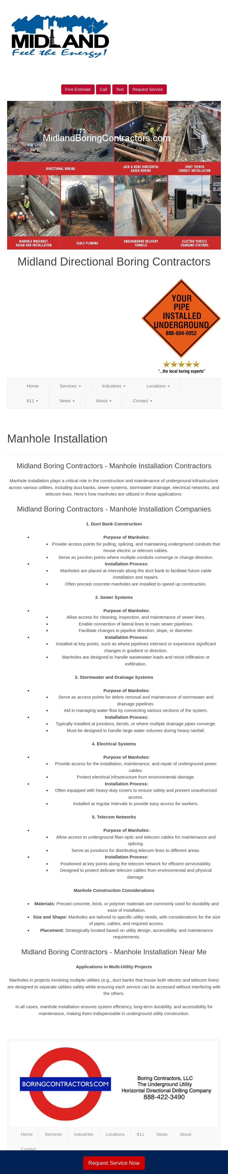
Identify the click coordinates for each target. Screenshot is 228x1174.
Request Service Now (114, 1163)
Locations (158, 385)
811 (32, 400)
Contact (142, 400)
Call (103, 89)
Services (70, 385)
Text (120, 89)
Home (33, 385)
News (67, 400)
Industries (114, 385)
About (104, 400)
